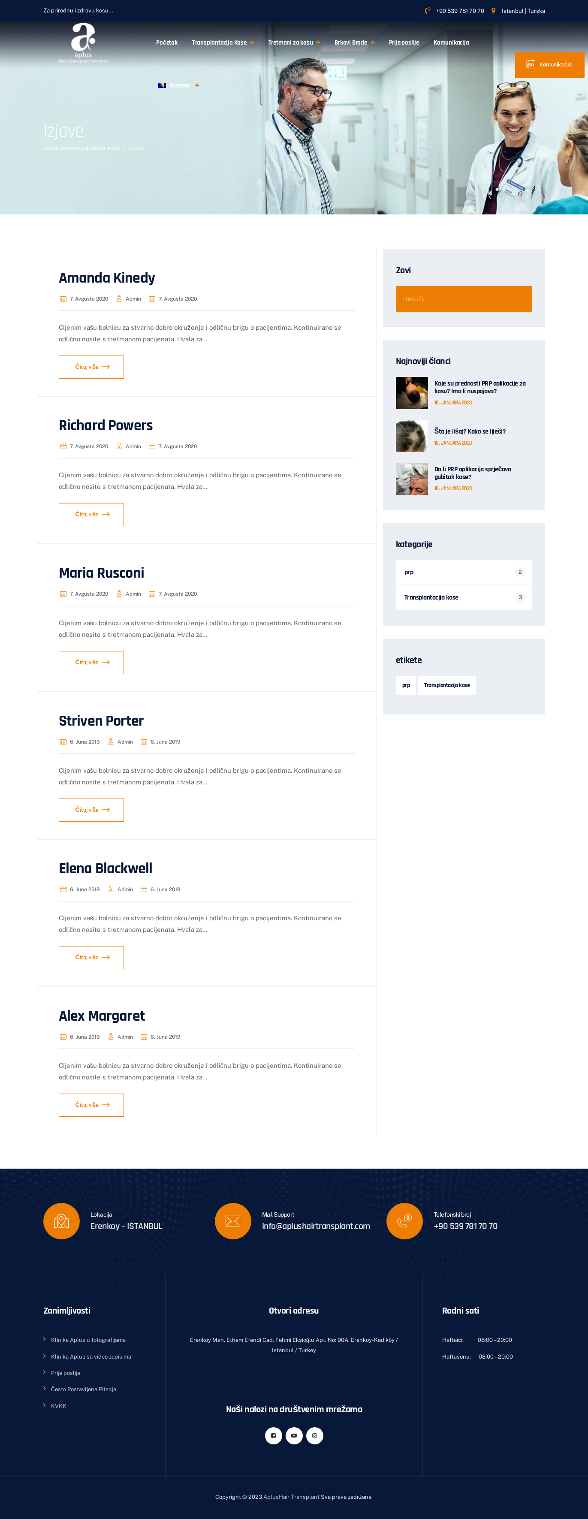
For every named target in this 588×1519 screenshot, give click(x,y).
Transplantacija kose (431, 597)
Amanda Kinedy (107, 278)
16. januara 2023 (453, 402)
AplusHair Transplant (291, 1497)
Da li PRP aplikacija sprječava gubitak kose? (472, 473)
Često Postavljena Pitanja (83, 1389)
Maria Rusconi (102, 573)
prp (408, 572)
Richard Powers (106, 425)
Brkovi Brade (351, 43)
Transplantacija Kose (219, 43)
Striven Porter (101, 721)
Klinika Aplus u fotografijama (88, 1340)
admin (128, 299)
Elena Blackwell (106, 868)
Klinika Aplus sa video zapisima (91, 1356)
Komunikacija (451, 43)
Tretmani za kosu (290, 43)
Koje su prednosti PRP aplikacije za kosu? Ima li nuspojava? (480, 387)
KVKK (58, 1406)
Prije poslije (404, 43)
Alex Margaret (102, 1016)
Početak (167, 43)
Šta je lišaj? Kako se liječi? (470, 432)
